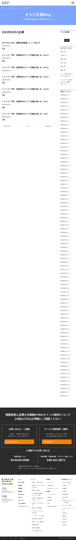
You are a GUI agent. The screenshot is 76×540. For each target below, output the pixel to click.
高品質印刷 (65, 494)
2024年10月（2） (65, 147)
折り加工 (65, 519)
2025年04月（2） (65, 128)
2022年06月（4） (65, 243)
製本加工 (65, 522)
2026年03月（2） (65, 95)
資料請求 (20, 491)
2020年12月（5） (65, 310)
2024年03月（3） (65, 169)
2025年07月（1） (65, 121)
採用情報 (20, 488)
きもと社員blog (11, 8)
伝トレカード (51, 482)
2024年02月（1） (65, 173)
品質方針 (65, 513)
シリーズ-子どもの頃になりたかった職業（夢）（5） (66, 82)
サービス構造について (37, 530)
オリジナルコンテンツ (23, 506)
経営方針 (50, 497)
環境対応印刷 (35, 524)
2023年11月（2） (65, 184)
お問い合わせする (13, 442)
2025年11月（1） (65, 106)
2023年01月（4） (65, 217)
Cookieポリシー (23, 538)
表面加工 (65, 516)
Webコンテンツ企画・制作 (38, 503)
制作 (4, 82)
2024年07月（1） (65, 158)
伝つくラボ (20, 500)
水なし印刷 (65, 497)
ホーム (3, 8)
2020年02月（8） (65, 347)
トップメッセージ (52, 494)
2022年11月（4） (65, 225)
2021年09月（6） (65, 277)
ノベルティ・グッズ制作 (38, 515)
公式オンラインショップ (53, 488)
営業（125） (63, 59)
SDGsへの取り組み (52, 506)
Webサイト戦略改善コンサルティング (38, 499)
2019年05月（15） (65, 381)
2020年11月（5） (65, 314)
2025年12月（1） (65, 102)
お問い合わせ (21, 494)
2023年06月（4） (65, 202)
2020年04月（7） (65, 340)
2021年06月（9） (65, 288)
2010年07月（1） (65, 396)
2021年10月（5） (65, 273)
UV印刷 (64, 491)
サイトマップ (4, 538)
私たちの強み (21, 482)
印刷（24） (63, 51)
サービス (33, 479)
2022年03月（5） (65, 254)
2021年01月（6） (65, 306)
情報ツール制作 (36, 490)
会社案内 (48, 491)
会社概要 (50, 500)
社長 (4, 48)
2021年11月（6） (65, 269)
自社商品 (48, 479)
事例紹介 (20, 485)
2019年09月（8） (65, 366)
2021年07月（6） (65, 284)
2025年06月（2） (65, 124)
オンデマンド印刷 (67, 505)
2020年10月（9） (65, 318)
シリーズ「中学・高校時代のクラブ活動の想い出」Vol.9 (25, 101)
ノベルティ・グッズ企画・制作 (37, 511)
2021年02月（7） (65, 303)
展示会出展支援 (36, 527)
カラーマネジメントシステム (68, 509)
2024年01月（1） (65, 176)
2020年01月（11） (65, 351)
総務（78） (63, 70)
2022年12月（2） (65, 221)
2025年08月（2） (65, 117)
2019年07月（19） (65, 373)
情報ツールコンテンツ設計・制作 (38, 486)
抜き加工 (65, 525)
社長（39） (63, 66)
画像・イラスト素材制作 (38, 521)
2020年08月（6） (65, 325)
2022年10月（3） (65, 228)
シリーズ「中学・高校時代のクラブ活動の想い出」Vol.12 (25, 67)
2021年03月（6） (65, 299)
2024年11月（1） (65, 143)
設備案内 (65, 488)
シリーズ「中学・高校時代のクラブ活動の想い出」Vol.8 (25, 114)
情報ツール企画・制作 (37, 482)
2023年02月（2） (65, 214)
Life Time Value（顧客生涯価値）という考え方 (21, 43)
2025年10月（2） (65, 110)
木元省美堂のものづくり (67, 479)
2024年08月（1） (65, 154)
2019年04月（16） (65, 384)
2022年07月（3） (65, 240)
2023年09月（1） (65, 191)
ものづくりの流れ (67, 482)
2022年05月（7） (65, 247)
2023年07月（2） (65, 199)
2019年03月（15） (65, 388)
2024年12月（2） (65, 139)
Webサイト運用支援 (37, 507)
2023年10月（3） (65, 188)
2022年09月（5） (65, 232)
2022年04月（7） (65, 251)
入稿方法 (65, 485)
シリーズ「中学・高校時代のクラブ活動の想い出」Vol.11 (25, 77)
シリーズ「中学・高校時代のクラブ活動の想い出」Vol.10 (25, 89)
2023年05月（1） (65, 206)
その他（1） (63, 55)
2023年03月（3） (65, 210)
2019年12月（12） (65, 355)
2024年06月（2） (65, 162)
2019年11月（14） (65, 358)
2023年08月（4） (65, 195)
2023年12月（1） (65, 180)
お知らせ (20, 497)
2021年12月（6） (65, 266)
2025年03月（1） (65, 132)
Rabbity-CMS (51, 485)
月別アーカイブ (65, 91)
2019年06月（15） (65, 377)
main (27, 126)
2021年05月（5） (65, 292)
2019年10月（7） (65, 362)
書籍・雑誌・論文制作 (37, 518)
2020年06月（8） (65, 332)
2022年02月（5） (65, 258)
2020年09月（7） (65, 321)
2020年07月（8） (65, 329)
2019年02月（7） (65, 392)
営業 (4, 61)
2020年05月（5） (65, 336)
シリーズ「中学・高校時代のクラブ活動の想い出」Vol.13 (25, 55)
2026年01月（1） (65, 98)
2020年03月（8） (65, 344)
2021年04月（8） (65, 295)
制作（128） (63, 62)
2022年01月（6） (65, 262)
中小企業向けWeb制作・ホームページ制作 (38, 494)
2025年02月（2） (65, 136)
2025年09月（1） (65, 113)
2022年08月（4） (65, 236)
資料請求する (48, 442)
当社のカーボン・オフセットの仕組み (68, 501)
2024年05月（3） (65, 165)
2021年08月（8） (65, 280)
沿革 (49, 503)
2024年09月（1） (65, 150)
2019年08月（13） (65, 369)
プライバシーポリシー (13, 538)
